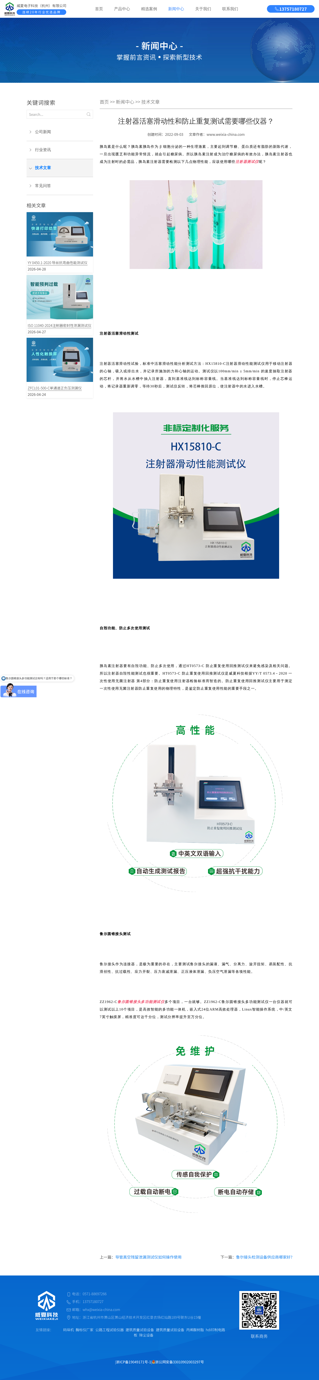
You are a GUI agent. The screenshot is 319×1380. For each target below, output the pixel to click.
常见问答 (43, 186)
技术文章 (43, 168)
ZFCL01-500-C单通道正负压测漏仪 (55, 388)
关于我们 (203, 9)
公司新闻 (43, 132)
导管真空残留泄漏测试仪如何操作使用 (148, 1257)
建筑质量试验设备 (140, 1329)
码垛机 (68, 1329)
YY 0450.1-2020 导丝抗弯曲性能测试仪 (58, 262)
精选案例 (149, 9)
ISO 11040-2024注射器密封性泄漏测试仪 (59, 325)
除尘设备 (146, 1335)
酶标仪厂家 (84, 1329)
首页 (99, 9)
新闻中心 (176, 9)
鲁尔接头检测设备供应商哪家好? (264, 1257)
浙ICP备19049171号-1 (133, 1361)
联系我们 (230, 9)
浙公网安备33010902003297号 (178, 1361)
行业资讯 (43, 150)
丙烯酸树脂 (195, 1329)
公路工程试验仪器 (109, 1329)
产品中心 (122, 9)
